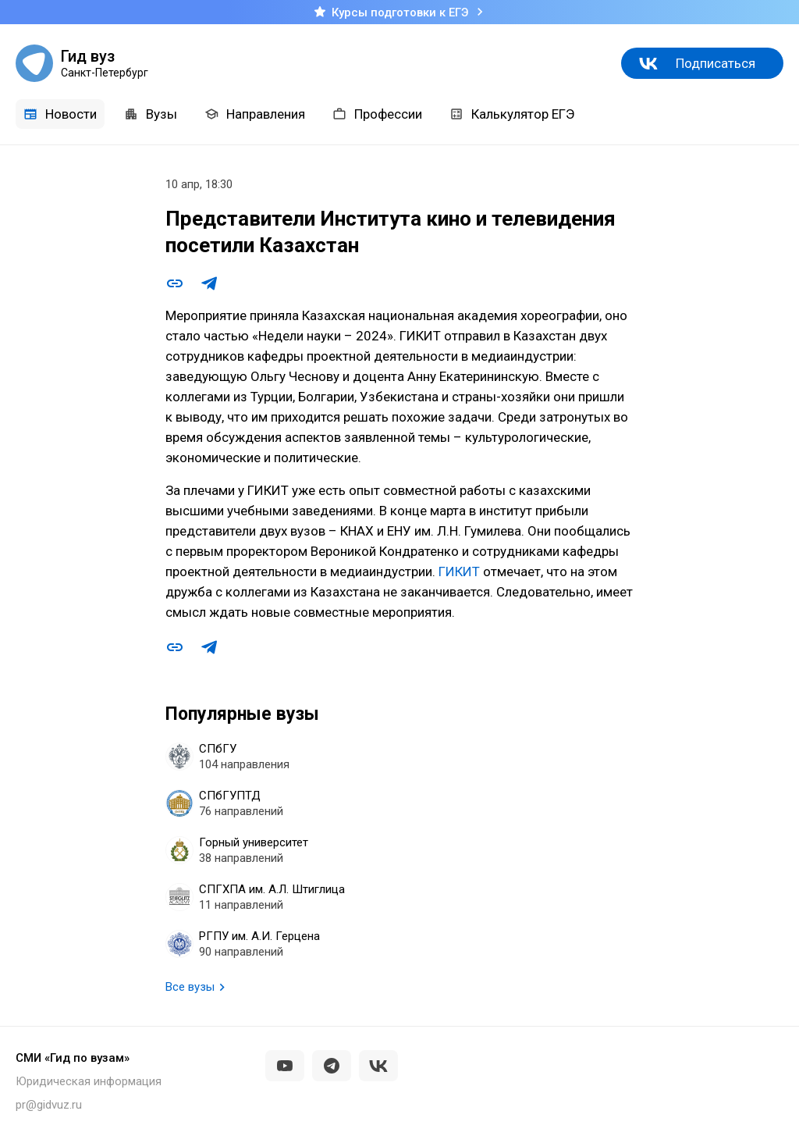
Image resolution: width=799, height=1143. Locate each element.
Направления (254, 114)
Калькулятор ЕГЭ (511, 114)
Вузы (150, 114)
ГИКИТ (459, 571)
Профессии (377, 114)
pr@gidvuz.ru (49, 1105)
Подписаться (715, 63)
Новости (60, 114)
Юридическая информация (89, 1081)
